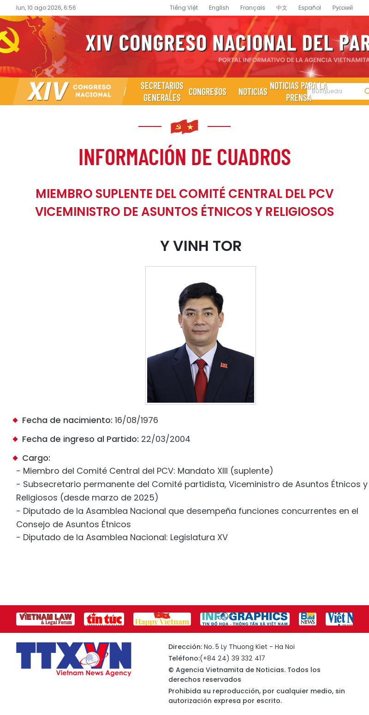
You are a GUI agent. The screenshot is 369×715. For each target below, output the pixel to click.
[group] (45, 619)
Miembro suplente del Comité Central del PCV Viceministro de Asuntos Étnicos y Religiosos (184, 202)
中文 (281, 8)
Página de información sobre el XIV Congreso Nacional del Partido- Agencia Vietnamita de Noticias (184, 46)
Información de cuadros (184, 156)
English (219, 8)
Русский (342, 8)
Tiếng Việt (184, 8)
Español (309, 8)
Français (252, 8)
